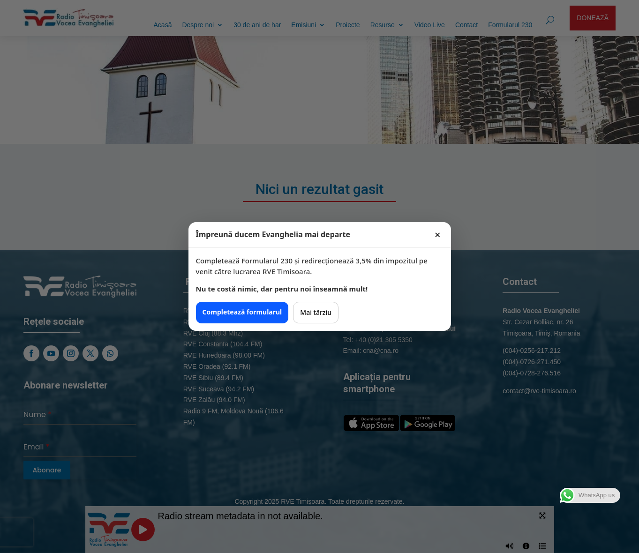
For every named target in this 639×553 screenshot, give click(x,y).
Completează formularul (242, 311)
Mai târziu (315, 312)
